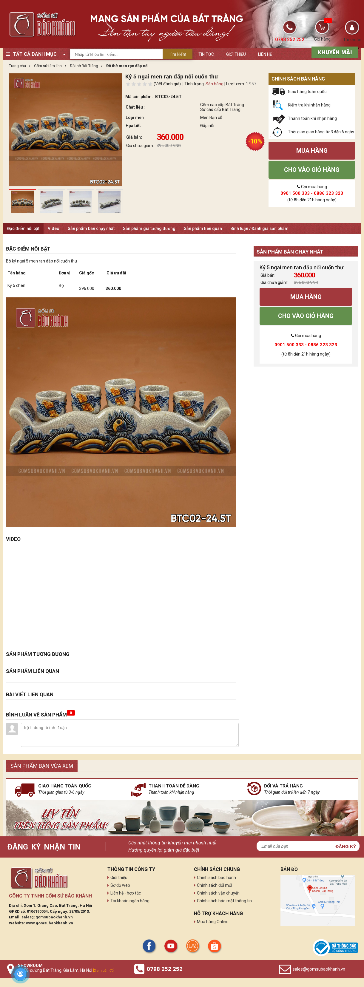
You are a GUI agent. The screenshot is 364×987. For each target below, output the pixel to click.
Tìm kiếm (177, 54)
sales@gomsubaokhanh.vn (47, 917)
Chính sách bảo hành (216, 877)
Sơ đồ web (120, 885)
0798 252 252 (165, 969)
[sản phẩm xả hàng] (333, 51)
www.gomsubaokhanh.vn (49, 923)
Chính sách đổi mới (214, 885)
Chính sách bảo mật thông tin (224, 900)
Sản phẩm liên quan (203, 228)
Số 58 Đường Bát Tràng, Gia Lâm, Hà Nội (66, 970)
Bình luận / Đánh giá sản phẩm (259, 228)
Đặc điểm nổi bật (23, 228)
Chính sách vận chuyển (218, 893)
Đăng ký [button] (345, 846)
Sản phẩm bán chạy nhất (91, 228)
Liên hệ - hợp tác (125, 893)
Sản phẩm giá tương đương (149, 228)
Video (53, 228)
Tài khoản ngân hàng (129, 900)
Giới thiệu (236, 54)
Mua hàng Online (213, 921)
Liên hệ (265, 54)
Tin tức (206, 54)
